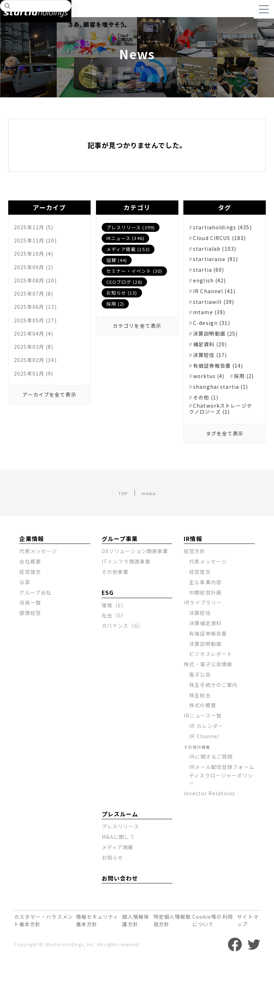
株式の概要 (202, 726)
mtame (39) (212, 318)
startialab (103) (218, 253)
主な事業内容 (205, 603)
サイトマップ (246, 944)
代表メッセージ (38, 572)
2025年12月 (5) (36, 227)
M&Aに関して (119, 863)
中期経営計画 (205, 613)
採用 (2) (115, 303)
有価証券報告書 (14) (222, 371)
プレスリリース (120, 853)
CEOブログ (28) (124, 282)
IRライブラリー (203, 623)
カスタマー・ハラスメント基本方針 (40, 944)
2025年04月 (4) (36, 343)
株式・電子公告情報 (208, 685)
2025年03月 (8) (36, 357)
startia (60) (211, 275)
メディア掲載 (118, 873)
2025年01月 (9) (36, 387)
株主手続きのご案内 (213, 705)
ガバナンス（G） (123, 646)
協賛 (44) (117, 260)
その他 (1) (208, 415)
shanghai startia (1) (223, 404)
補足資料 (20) (213, 350)
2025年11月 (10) (38, 241)
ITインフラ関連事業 (126, 582)
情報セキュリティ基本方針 (92, 944)
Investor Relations (210, 820)
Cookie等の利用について (210, 944)
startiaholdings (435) (221, 228)
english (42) (212, 285)
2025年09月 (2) (36, 270)
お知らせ (112, 884)
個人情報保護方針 (132, 944)
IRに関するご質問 (211, 777)
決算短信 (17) (213, 361)
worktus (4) (212, 382)
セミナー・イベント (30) (134, 270)
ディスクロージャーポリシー (221, 806)
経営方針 (195, 572)
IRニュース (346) (125, 238)
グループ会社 (35, 613)
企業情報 (30, 559)
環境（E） (114, 625)
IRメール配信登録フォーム (219, 789)
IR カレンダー (206, 746)
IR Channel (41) (217, 296)
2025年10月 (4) (36, 255)
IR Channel (204, 757)
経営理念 (30, 592)
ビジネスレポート (211, 674)
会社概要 (30, 582)
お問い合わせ (118, 904)
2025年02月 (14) (38, 372)
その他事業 (115, 592)
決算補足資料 (205, 644)
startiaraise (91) (218, 264)
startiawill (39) (217, 307)
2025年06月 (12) (38, 314)
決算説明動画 (205, 664)
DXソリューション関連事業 (135, 572)
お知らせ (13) (122, 292)
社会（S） (114, 636)
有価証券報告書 (208, 654)
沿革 (24, 603)
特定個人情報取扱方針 (167, 944)
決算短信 (200, 633)
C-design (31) (214, 329)
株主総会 (200, 715)
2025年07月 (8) (36, 299)
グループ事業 (118, 559)
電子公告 (200, 695)
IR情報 (192, 559)
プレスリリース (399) (131, 227)
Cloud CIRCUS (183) (224, 242)
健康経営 (30, 633)
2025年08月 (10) (38, 285)
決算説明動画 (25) (219, 339)
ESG (107, 613)
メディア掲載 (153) (128, 249)
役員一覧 (30, 623)
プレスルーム (118, 840)
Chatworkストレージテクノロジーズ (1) (221, 427)
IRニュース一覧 (203, 736)
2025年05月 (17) (38, 328)
